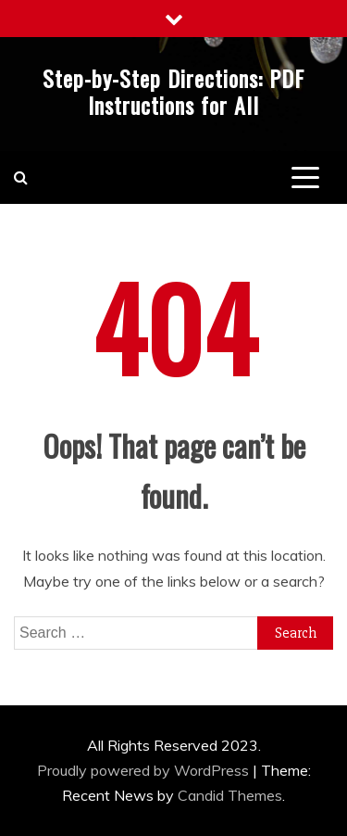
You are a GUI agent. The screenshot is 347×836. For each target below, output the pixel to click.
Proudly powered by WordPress (145, 770)
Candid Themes (230, 795)
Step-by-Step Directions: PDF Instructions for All (173, 91)
